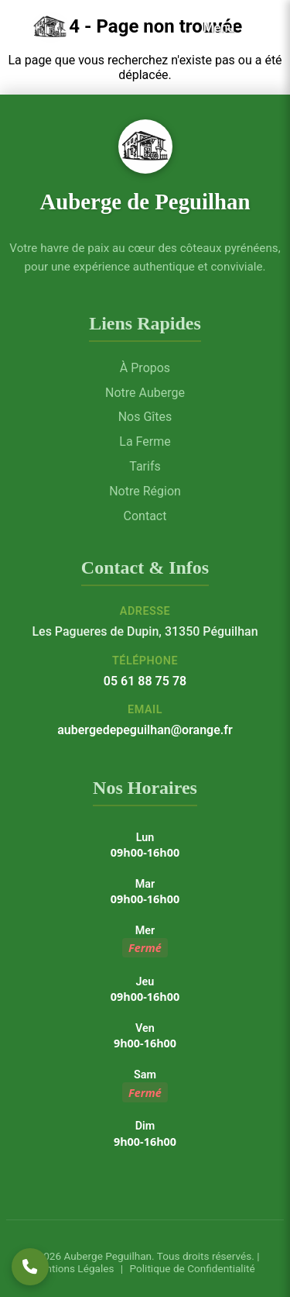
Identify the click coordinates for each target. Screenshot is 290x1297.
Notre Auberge (145, 392)
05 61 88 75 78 (145, 681)
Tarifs (145, 466)
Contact (145, 516)
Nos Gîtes (145, 416)
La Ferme (144, 441)
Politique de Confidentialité (190, 1268)
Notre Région (145, 491)
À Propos (145, 367)
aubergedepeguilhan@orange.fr (145, 730)
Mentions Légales (72, 1268)
